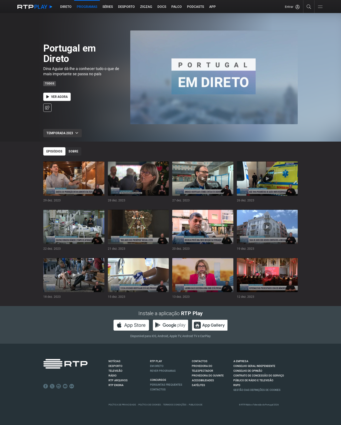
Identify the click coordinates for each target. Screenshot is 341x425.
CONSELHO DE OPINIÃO (247, 370)
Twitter (52, 386)
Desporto (126, 7)
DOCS (161, 7)
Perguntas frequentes (166, 384)
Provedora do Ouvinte (208, 375)
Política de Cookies (149, 404)
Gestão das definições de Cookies (257, 390)
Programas (87, 7)
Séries (107, 7)
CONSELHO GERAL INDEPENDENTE (254, 366)
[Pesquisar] (308, 6)
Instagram (58, 386)
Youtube (65, 386)
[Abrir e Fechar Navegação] (320, 7)
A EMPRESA (240, 361)
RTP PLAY (156, 361)
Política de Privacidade (122, 404)
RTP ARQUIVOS (118, 380)
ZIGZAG (146, 7)
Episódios (54, 151)
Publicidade (195, 404)
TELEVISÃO (115, 370)
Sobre (73, 151)
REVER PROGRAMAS (163, 370)
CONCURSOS (158, 379)
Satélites (198, 385)
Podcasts (195, 7)
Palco (176, 7)
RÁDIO (113, 375)
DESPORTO (115, 366)
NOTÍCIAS (114, 361)
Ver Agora (57, 97)
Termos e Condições (174, 404)
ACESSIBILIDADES (203, 380)
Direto (66, 7)
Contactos (158, 389)
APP (212, 7)
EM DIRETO (157, 366)
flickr (71, 386)
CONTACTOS (199, 361)
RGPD (236, 385)
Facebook (45, 386)
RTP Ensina (116, 385)
